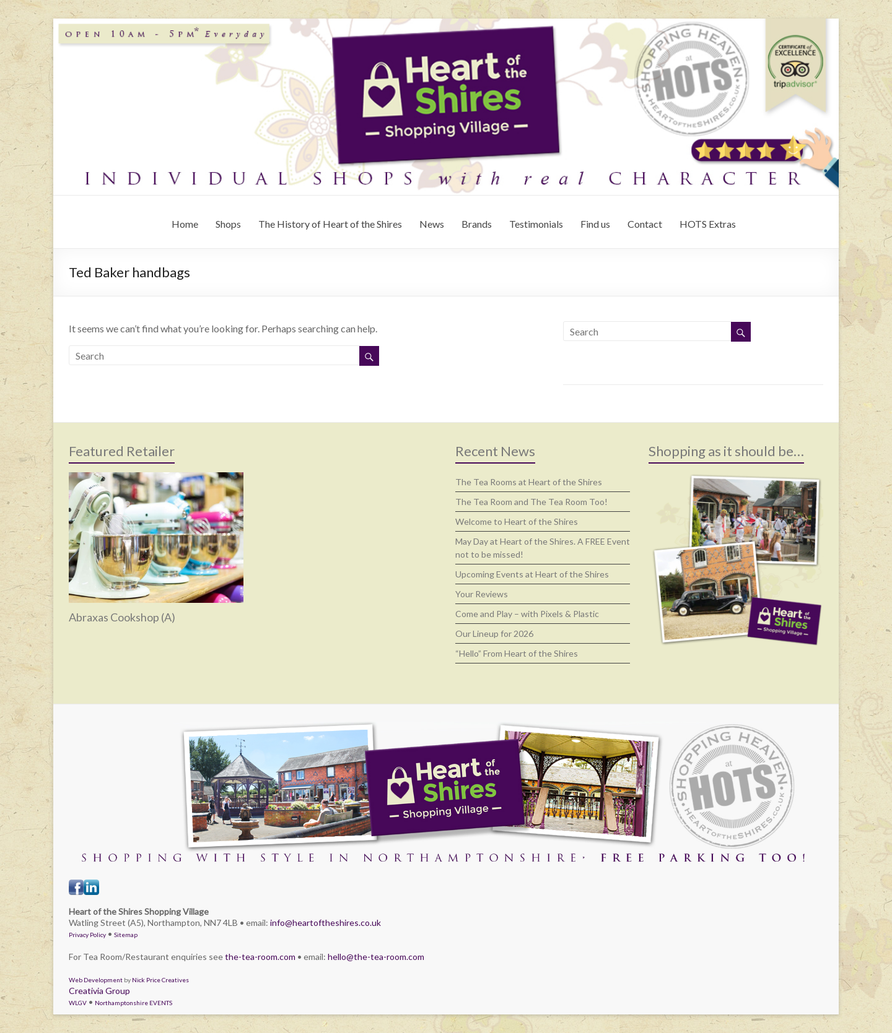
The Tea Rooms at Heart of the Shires (528, 482)
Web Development (96, 979)
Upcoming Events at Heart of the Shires (532, 574)
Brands (476, 224)
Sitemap (126, 934)
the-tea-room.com (260, 956)
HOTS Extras (708, 224)
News (431, 224)
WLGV (78, 1002)
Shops (228, 224)
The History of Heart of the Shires (330, 224)
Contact (644, 224)
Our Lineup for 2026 (494, 633)
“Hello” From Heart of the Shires (516, 653)
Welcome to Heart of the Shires (516, 521)
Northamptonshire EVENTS (133, 1002)
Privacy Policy (87, 934)
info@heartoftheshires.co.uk (325, 922)
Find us (595, 224)
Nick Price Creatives (160, 979)
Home (185, 224)
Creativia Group (99, 990)
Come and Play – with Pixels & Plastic (527, 613)
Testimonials (536, 224)
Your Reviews (481, 594)
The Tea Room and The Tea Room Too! (531, 501)
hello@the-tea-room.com (376, 956)
